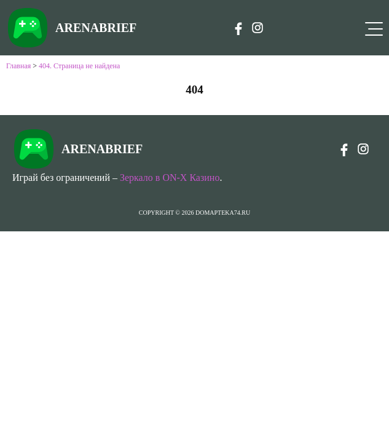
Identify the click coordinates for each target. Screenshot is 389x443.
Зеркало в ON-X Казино (169, 177)
